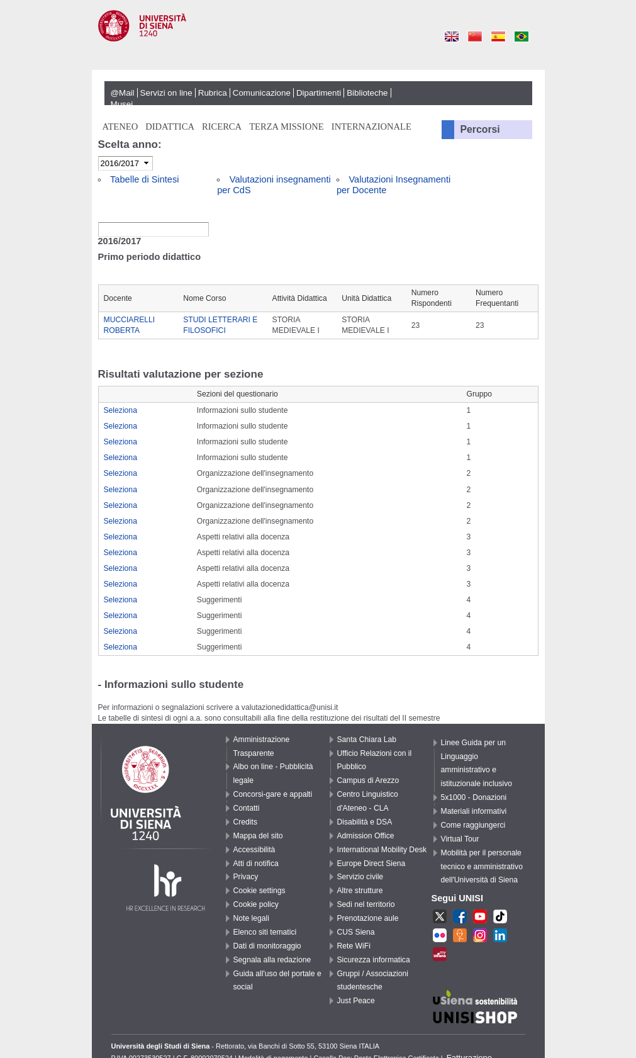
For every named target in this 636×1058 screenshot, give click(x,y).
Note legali (251, 918)
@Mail (123, 93)
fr (440, 936)
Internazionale (371, 126)
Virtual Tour (460, 839)
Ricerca (222, 126)
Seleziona (120, 410)
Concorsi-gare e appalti (273, 794)
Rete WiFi (354, 946)
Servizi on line (166, 93)
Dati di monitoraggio (267, 946)
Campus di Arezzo (368, 780)
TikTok (500, 917)
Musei (122, 104)
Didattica (169, 126)
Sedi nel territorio (366, 904)
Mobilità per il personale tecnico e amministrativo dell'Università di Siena (482, 866)
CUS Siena (356, 932)
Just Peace (356, 1000)
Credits (245, 822)
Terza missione (286, 126)
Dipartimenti (318, 93)
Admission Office (365, 835)
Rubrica (212, 93)
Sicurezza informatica (373, 959)
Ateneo (120, 126)
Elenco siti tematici (265, 932)
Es (498, 36)
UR (460, 936)
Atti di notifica (256, 863)
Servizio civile (360, 876)
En (452, 36)
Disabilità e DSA (365, 822)
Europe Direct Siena (371, 863)
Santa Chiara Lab (367, 739)
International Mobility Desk (382, 849)
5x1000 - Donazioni (474, 797)
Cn (475, 36)
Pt (522, 36)
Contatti (246, 808)
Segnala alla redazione (272, 959)
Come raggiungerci (473, 825)
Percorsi (480, 129)
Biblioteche (367, 93)
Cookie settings (259, 890)
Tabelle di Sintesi (144, 179)
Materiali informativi (474, 811)
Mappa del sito (258, 835)
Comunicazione (262, 93)
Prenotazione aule (368, 918)
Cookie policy (256, 904)
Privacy (246, 876)
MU (440, 955)
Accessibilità (254, 849)
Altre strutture (360, 890)
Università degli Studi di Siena (318, 40)
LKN (500, 936)
